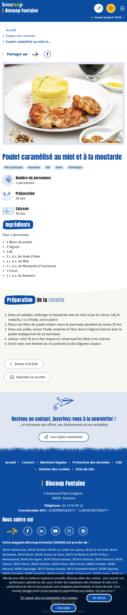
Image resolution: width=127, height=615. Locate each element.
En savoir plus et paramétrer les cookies (49, 598)
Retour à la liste (24, 364)
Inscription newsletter (63, 437)
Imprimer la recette (27, 377)
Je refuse (99, 598)
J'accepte (63, 608)
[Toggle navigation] (122, 9)
